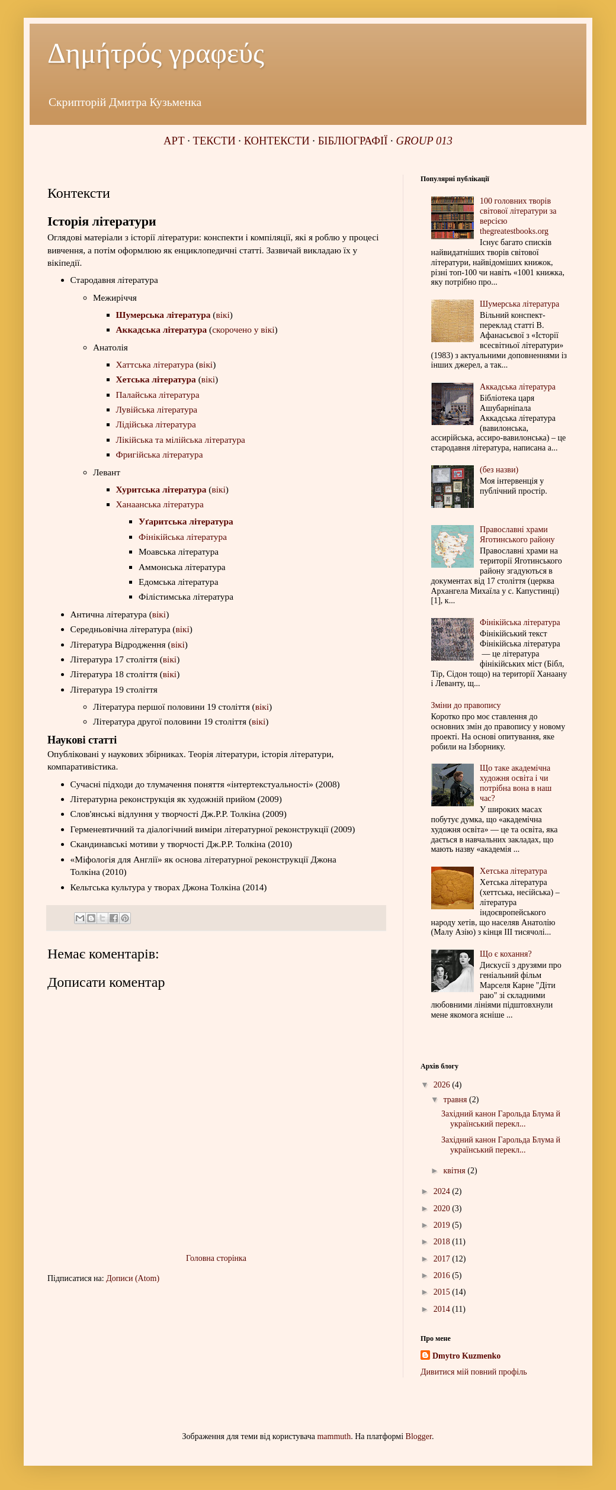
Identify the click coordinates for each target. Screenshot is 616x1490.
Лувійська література (157, 409)
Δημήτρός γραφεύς (155, 53)
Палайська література (158, 395)
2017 (443, 1258)
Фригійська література (159, 454)
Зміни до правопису (466, 705)
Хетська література (513, 871)
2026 (443, 1084)
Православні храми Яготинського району (517, 534)
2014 (443, 1309)
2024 (443, 1191)
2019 (443, 1225)
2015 (443, 1292)
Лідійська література (156, 424)
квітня (455, 1170)
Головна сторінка (216, 1258)
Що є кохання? (506, 954)
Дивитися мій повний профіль (474, 1371)
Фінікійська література (183, 537)
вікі (222, 315)
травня (456, 1099)
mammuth (334, 1436)
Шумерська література (519, 304)
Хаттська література (155, 364)
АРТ (173, 140)
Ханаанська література (160, 504)
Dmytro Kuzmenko (466, 1355)
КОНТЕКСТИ (277, 140)
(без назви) (499, 469)
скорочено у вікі (243, 329)
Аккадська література (518, 386)
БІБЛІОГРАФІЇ (353, 140)
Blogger (419, 1436)
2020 (443, 1208)
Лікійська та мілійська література (180, 440)
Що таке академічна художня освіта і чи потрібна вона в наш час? (515, 783)
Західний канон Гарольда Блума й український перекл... (500, 1118)
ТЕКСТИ (214, 140)
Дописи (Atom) (132, 1278)
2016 (443, 1275)
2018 (443, 1241)
